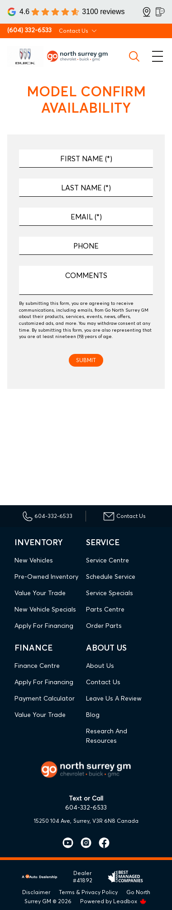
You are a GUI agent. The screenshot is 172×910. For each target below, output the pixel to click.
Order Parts (104, 626)
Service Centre (107, 560)
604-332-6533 (86, 807)
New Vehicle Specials (45, 609)
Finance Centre (37, 665)
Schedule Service (110, 576)
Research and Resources (106, 736)
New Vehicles (33, 560)
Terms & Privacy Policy (88, 892)
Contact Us (103, 682)
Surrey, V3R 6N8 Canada (106, 820)
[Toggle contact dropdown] (94, 31)
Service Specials (109, 593)
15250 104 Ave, (53, 820)
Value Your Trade (40, 593)
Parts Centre (105, 609)
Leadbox (130, 901)
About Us (100, 665)
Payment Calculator (44, 698)
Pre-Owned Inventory (46, 576)
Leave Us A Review (114, 698)
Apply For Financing (43, 626)
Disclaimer (36, 892)
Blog (93, 715)
